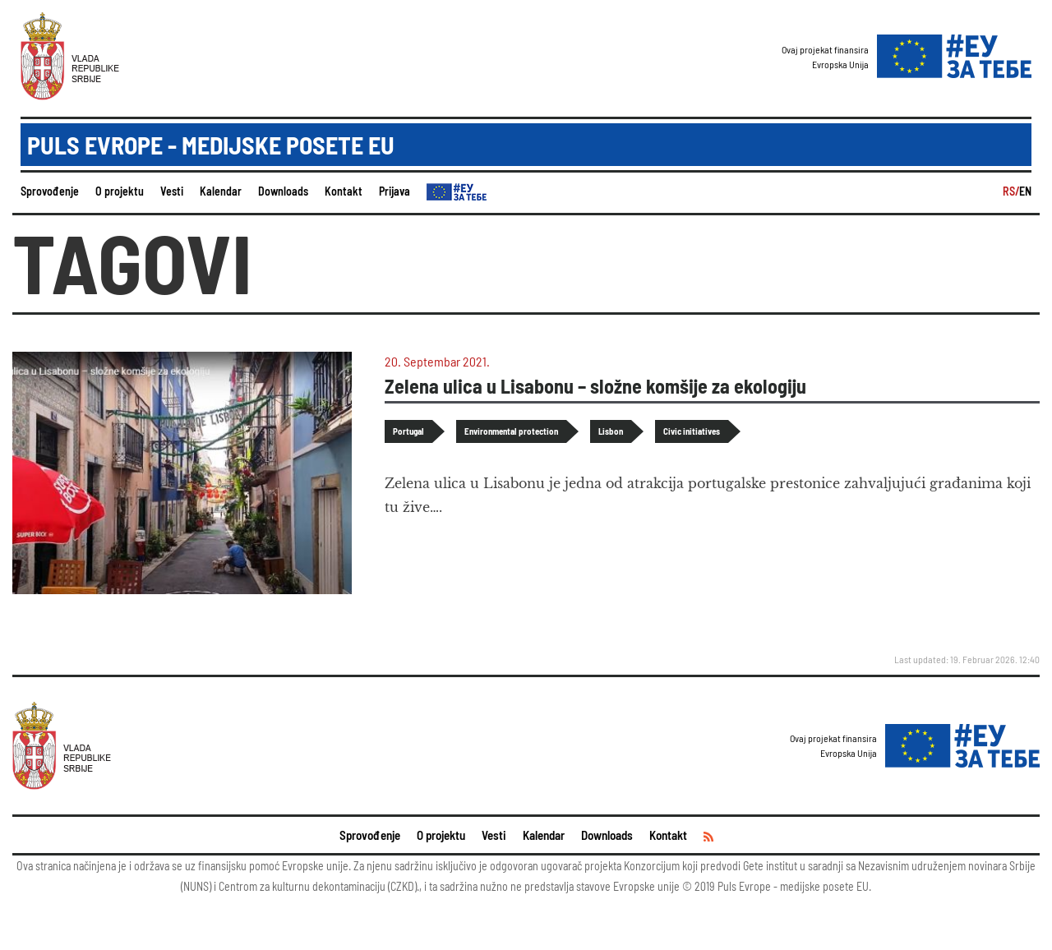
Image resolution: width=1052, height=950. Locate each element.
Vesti (171, 191)
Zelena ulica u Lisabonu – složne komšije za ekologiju (595, 386)
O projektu (119, 191)
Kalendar (221, 191)
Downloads (283, 191)
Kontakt (343, 191)
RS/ (1011, 191)
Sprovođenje (50, 191)
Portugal (408, 431)
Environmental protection (511, 431)
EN (1025, 191)
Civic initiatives (691, 431)
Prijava (394, 191)
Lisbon (610, 431)
